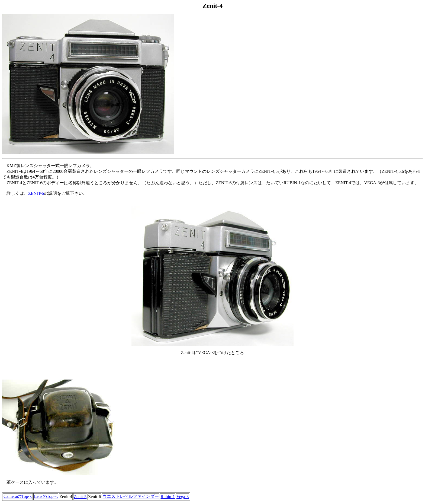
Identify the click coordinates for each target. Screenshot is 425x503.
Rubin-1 (167, 496)
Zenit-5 (80, 496)
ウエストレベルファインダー (130, 496)
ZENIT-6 (36, 193)
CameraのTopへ (18, 496)
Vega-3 (182, 496)
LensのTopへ (46, 496)
